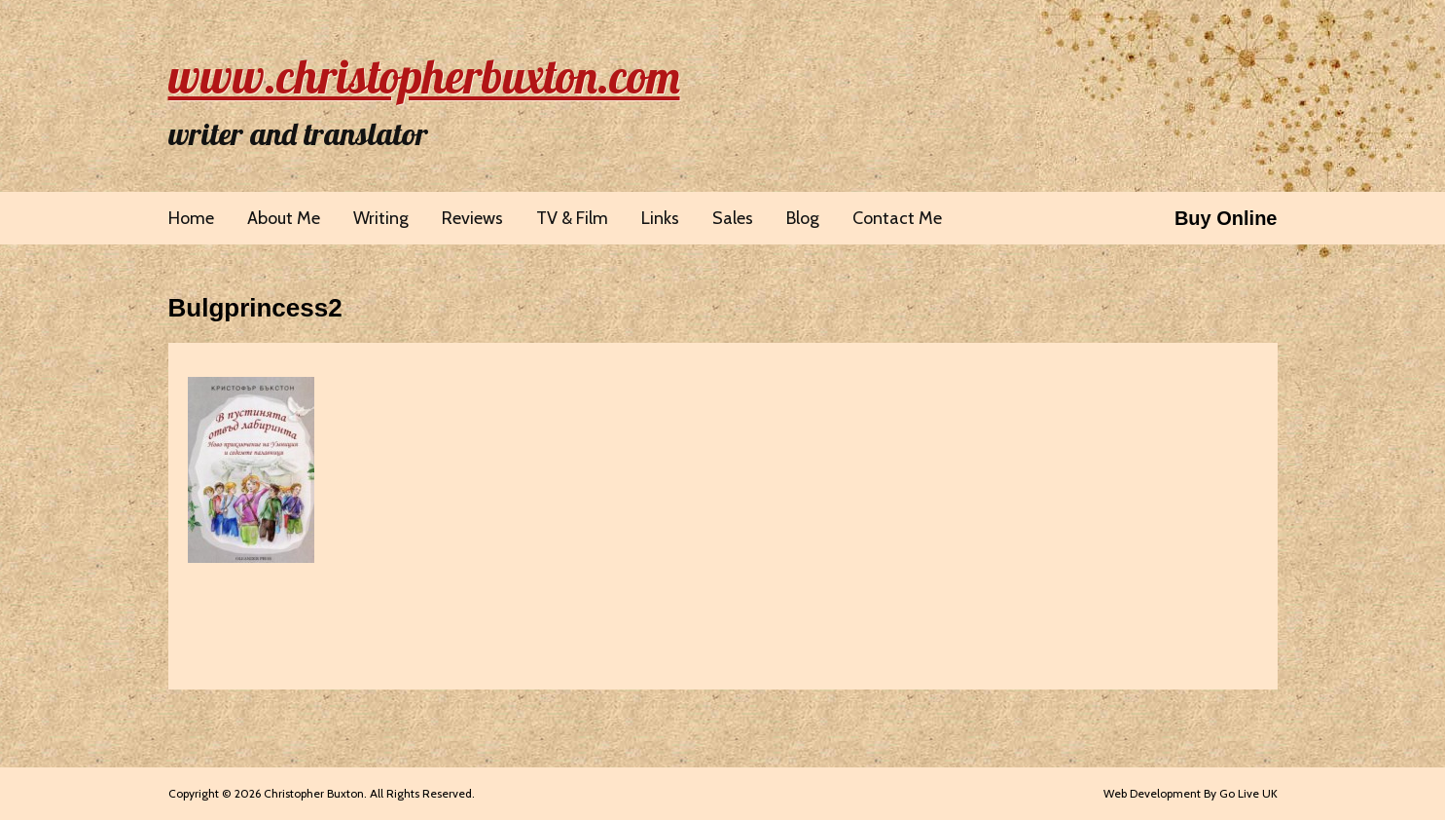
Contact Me (897, 218)
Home (191, 218)
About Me (283, 218)
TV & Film (572, 218)
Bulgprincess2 (255, 307)
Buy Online (1226, 218)
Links (660, 218)
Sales (732, 218)
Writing (381, 218)
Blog (802, 218)
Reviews (472, 218)
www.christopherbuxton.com (424, 76)
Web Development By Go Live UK (1190, 793)
